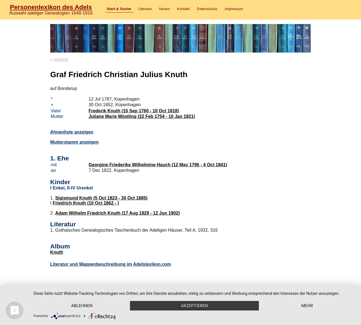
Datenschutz (207, 9)
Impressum (234, 9)
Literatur (145, 9)
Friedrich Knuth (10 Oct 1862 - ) (86, 203)
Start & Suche (119, 9)
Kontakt (183, 9)
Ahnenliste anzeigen (72, 132)
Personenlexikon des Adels (51, 7)
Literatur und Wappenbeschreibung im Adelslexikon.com (110, 264)
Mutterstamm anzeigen (74, 142)
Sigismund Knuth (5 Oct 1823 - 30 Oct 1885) (101, 198)
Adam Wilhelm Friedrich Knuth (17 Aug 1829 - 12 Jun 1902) (117, 213)
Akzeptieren (194, 305)
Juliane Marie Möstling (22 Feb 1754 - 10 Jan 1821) (142, 116)
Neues (164, 9)
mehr (307, 305)
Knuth (56, 252)
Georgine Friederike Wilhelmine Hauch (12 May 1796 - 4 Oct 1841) (158, 164)
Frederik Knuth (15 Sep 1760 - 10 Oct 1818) (134, 110)
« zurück (59, 59)
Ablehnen (81, 305)
